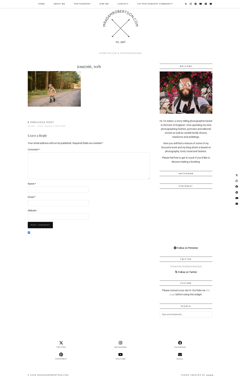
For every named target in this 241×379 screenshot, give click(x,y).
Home (41, 4)
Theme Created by (197, 375)
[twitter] (61, 345)
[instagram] (120, 345)
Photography (82, 4)
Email (31, 197)
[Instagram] (191, 4)
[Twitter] (186, 4)
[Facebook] (206, 4)
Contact (123, 4)
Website (32, 210)
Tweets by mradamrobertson (186, 266)
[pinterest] (61, 356)
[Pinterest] (195, 4)
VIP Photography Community (155, 4)
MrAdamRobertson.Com (53, 375)
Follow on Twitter (186, 272)
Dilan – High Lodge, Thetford (47, 124)
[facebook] (180, 345)
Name (32, 183)
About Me (59, 4)
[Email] (211, 4)
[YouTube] (200, 4)
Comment (34, 149)
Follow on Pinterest (186, 248)
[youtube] (120, 356)
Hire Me (104, 4)
